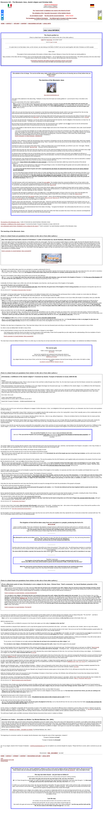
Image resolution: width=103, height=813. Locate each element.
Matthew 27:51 (12, 656)
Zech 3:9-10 (78, 194)
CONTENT (24, 23)
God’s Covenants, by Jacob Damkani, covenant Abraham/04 (20, 593)
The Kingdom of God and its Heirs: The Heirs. (21, 290)
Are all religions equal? (36, 15)
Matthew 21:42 (71, 661)
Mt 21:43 (36, 117)
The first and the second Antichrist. (54, 15)
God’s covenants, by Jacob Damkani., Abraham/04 (28, 136)
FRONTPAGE (4, 761)
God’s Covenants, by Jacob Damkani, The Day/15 (18, 607)
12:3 (80, 661)
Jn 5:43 (76, 666)
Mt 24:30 (81, 678)
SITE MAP (16, 23)
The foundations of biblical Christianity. (37, 18)
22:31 (83, 661)
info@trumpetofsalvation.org (37, 745)
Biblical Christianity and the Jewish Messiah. (21, 680)
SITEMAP (15, 756)
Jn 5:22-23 (47, 361)
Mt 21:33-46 (51, 524)
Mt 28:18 (57, 361)
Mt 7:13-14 (51, 351)
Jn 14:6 (54, 356)
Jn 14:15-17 (71, 770)
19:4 (77, 661)
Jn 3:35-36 (42, 361)
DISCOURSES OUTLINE (35, 23)
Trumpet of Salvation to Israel (51, 262)
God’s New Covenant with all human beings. (21, 508)
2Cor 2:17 (51, 76)
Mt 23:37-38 (33, 147)
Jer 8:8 (89, 709)
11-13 (51, 356)
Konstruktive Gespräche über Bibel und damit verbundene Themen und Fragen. (51, 60)
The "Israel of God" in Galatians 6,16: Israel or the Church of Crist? (51, 10)
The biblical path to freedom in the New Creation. (63, 18)
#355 (56, 42)
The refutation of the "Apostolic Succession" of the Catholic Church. (51, 13)
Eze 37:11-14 (48, 197)
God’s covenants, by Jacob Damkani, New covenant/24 (18, 336)
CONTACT (9, 23)
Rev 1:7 (77, 678)
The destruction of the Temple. (18, 501)
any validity (47, 182)
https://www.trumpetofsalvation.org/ (51, 95)
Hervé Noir (49, 40)
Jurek (51, 42)
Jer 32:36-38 (18, 199)
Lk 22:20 (33, 652)
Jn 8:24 (86, 117)
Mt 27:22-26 (95, 647)
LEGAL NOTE (47, 23)
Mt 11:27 (52, 361)
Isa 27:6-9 (53, 185)
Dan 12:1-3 (56, 197)
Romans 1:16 (23, 598)
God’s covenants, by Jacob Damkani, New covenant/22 (16, 251)
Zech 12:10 (87, 678)
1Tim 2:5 (61, 361)
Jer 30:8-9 (31, 196)
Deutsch (92, 6)
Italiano (10, 7)
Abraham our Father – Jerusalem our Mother (21, 729)
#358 (42, 40)
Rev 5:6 (48, 356)
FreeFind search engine (53, 7)
